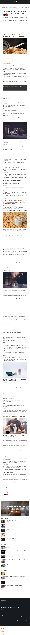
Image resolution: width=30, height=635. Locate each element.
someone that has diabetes (8, 202)
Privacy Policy (3, 612)
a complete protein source (13, 260)
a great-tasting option (11, 324)
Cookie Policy (3, 605)
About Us (2, 602)
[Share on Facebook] (4, 15)
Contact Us (2, 604)
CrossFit (2, 628)
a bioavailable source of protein (20, 146)
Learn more (18, 8)
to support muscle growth (7, 63)
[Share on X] (5, 15)
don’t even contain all (14, 235)
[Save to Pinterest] (7, 15)
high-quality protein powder (11, 95)
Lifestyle (2, 631)
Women (2, 634)
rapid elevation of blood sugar (21, 200)
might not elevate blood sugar (7, 296)
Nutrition (2, 630)
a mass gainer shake (11, 398)
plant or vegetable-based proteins (16, 229)
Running (2, 632)
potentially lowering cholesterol (12, 313)
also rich (8, 267)
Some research (5, 303)
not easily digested (17, 151)
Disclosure (2, 609)
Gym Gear (2, 627)
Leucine (4, 158)
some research (9, 81)
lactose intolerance (11, 189)
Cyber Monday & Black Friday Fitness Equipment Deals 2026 (10, 607)
